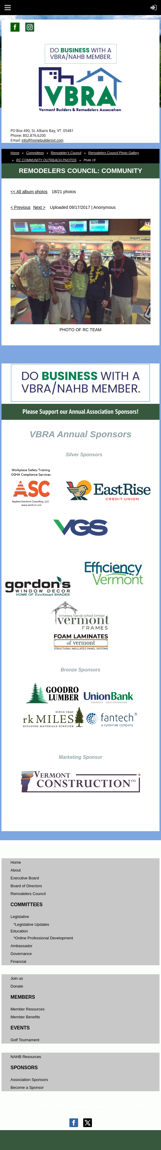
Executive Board (25, 878)
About (16, 870)
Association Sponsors (29, 1079)
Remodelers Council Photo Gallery (113, 153)
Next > (39, 207)
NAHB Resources (26, 1056)
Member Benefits (25, 1017)
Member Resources (27, 1009)
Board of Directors (26, 886)
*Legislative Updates (31, 924)
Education (19, 931)
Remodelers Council (28, 893)
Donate (17, 986)
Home (15, 153)
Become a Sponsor (27, 1087)
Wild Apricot (106, 1138)
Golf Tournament (25, 1040)
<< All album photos (29, 191)
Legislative (20, 916)
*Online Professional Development (43, 938)
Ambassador (21, 946)
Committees (35, 153)
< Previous (21, 207)
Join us (17, 978)
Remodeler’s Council (66, 153)
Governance (21, 953)
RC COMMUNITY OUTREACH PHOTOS (46, 160)
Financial (18, 961)
